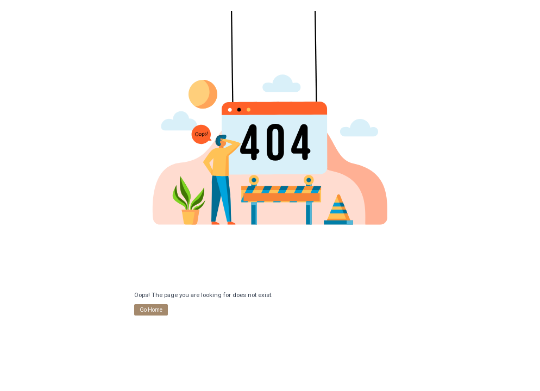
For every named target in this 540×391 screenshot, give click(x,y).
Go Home (151, 310)
